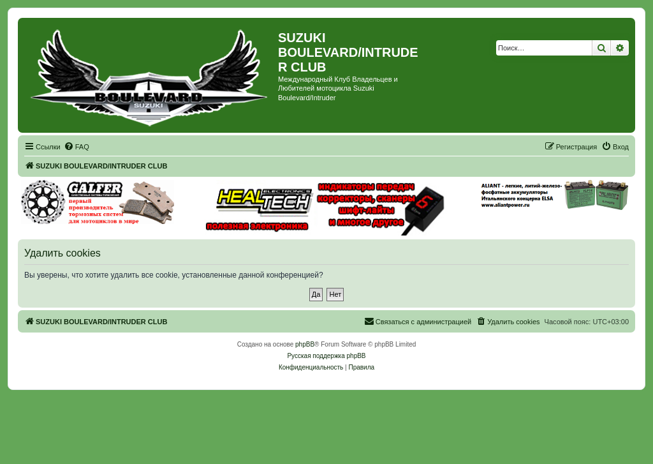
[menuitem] (76, 146)
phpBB (304, 344)
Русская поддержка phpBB (326, 355)
